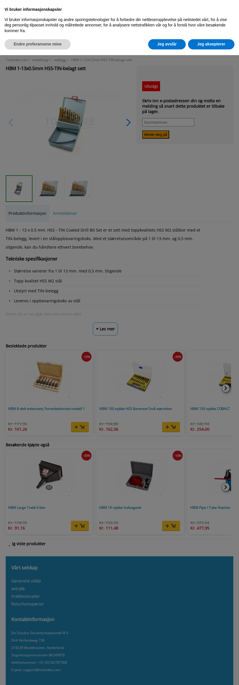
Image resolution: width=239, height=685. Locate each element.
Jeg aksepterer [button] (211, 44)
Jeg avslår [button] (167, 44)
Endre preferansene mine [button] (38, 44)
